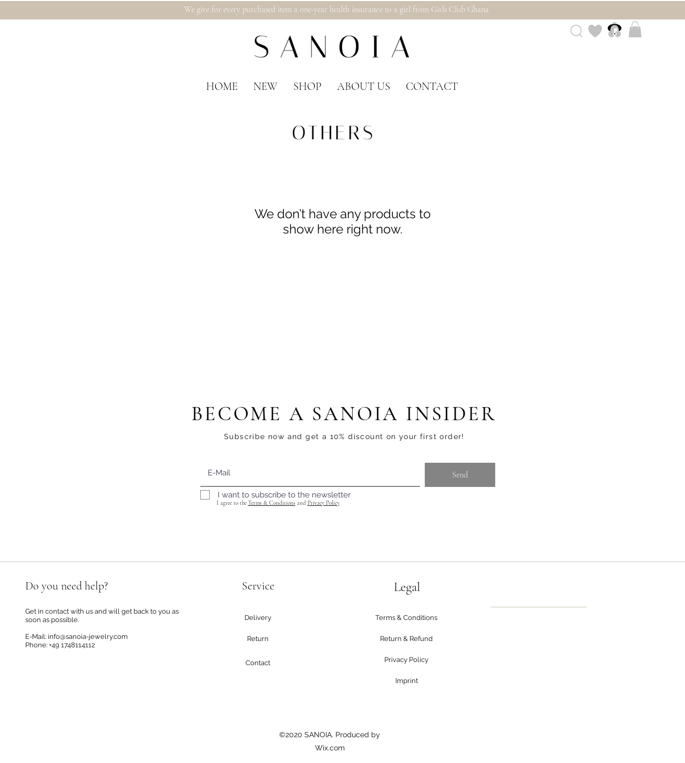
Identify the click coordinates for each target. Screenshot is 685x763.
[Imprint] (407, 680)
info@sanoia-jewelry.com (88, 636)
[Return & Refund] (406, 638)
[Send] (460, 475)
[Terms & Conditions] (406, 617)
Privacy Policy (324, 503)
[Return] (258, 638)
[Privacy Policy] (406, 659)
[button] (635, 29)
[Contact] (258, 663)
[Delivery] (258, 617)
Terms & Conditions (271, 503)
